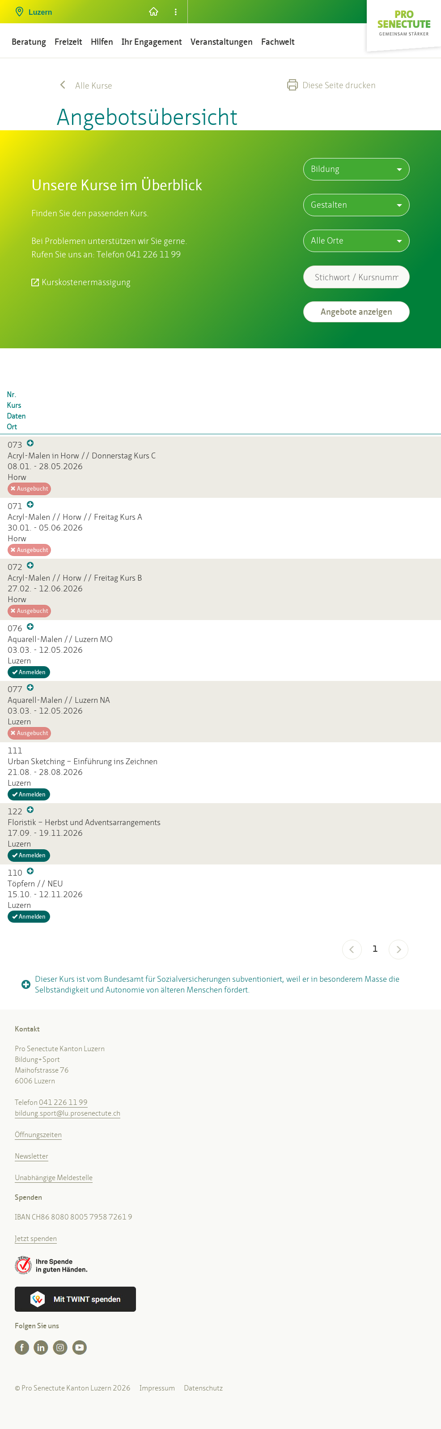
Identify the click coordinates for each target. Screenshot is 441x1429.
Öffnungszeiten (38, 1134)
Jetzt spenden (36, 1238)
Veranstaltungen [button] (222, 41)
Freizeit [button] (68, 41)
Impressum (157, 1388)
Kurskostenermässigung (86, 282)
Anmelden (29, 672)
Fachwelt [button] (278, 41)
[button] (74, 9)
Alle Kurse (84, 85)
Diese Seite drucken (331, 85)
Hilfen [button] (102, 41)
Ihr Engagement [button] (152, 41)
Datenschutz (203, 1388)
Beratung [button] (29, 41)
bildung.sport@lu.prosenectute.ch (67, 1113)
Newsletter (31, 1156)
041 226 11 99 (63, 1102)
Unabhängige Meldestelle (54, 1177)
